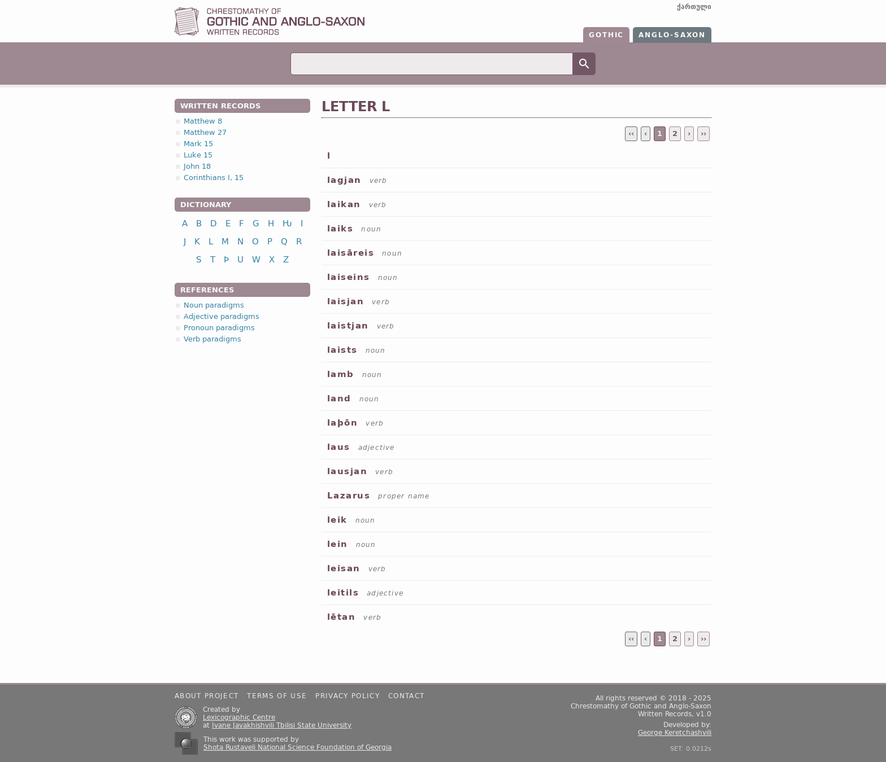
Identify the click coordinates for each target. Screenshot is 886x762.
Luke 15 (198, 155)
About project (206, 696)
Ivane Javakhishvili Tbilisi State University (281, 725)
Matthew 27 (205, 132)
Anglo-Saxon (672, 35)
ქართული (694, 7)
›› (703, 133)
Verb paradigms (212, 339)
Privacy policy (347, 696)
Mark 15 (198, 143)
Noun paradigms (214, 305)
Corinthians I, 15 (214, 177)
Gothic (606, 35)
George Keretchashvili (674, 733)
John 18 (197, 166)
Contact (406, 696)
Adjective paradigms (221, 316)
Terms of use (277, 696)
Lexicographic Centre (239, 717)
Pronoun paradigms (219, 327)
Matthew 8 (203, 121)
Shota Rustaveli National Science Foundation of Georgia (297, 747)
